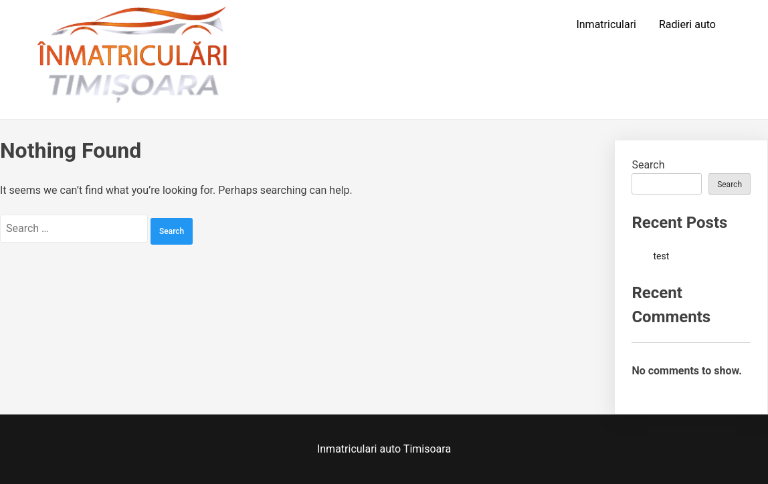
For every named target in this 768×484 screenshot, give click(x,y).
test (661, 256)
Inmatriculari (606, 24)
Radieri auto (687, 24)
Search (648, 164)
